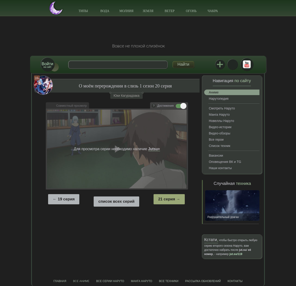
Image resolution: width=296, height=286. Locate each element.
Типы (83, 11)
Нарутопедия (218, 98)
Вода (104, 11)
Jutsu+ (220, 64)
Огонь (191, 11)
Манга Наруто (219, 114)
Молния (126, 11)
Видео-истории (220, 127)
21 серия (166, 199)
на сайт (47, 65)
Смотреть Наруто (222, 108)
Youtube (246, 64)
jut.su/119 (235, 254)
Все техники (168, 281)
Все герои (216, 139)
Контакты (235, 281)
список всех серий (116, 201)
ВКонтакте (232, 64)
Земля (148, 11)
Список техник (219, 146)
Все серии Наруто (110, 281)
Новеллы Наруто (221, 121)
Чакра (213, 11)
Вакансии (216, 155)
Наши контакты (220, 168)
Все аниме (81, 281)
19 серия (66, 199)
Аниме (214, 92)
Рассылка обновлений (203, 281)
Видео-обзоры (219, 133)
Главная (59, 281)
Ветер (170, 11)
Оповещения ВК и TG (225, 162)
